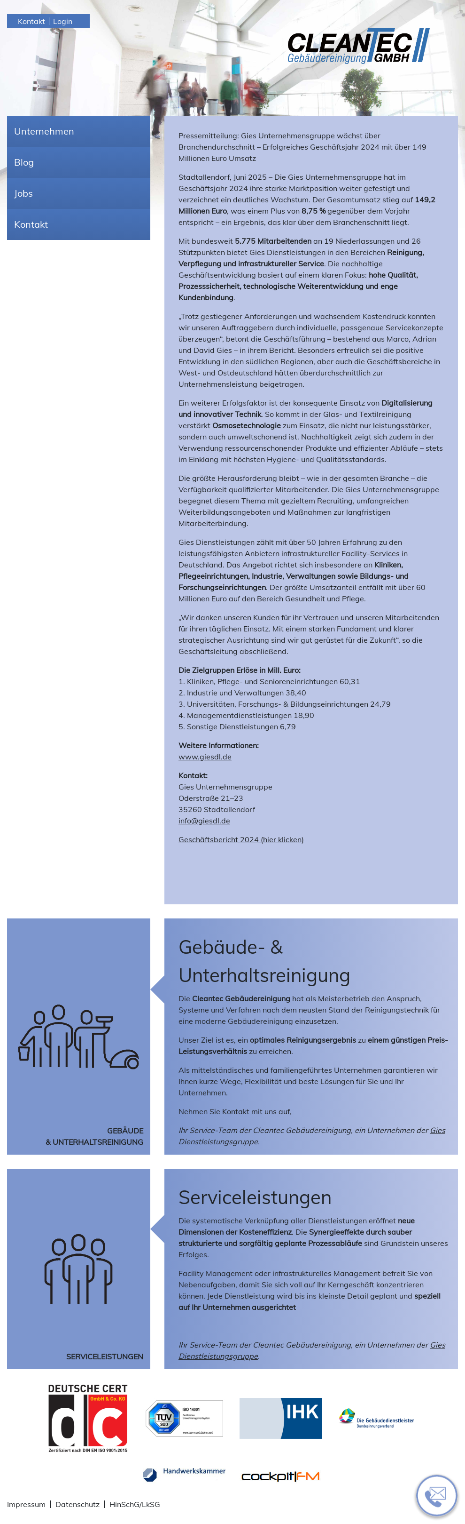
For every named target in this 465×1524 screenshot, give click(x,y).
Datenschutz (77, 1504)
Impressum (26, 1504)
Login (62, 21)
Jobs (23, 193)
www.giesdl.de (205, 756)
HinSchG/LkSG (134, 1504)
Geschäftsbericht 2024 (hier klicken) (241, 839)
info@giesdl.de (204, 820)
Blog (24, 162)
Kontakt (31, 21)
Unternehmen (44, 131)
